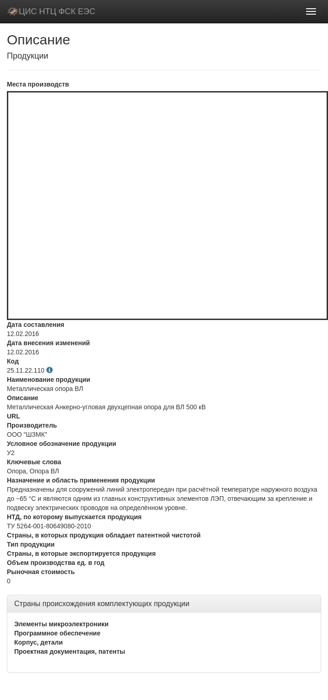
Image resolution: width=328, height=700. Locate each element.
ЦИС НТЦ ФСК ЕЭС (51, 11)
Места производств (38, 84)
